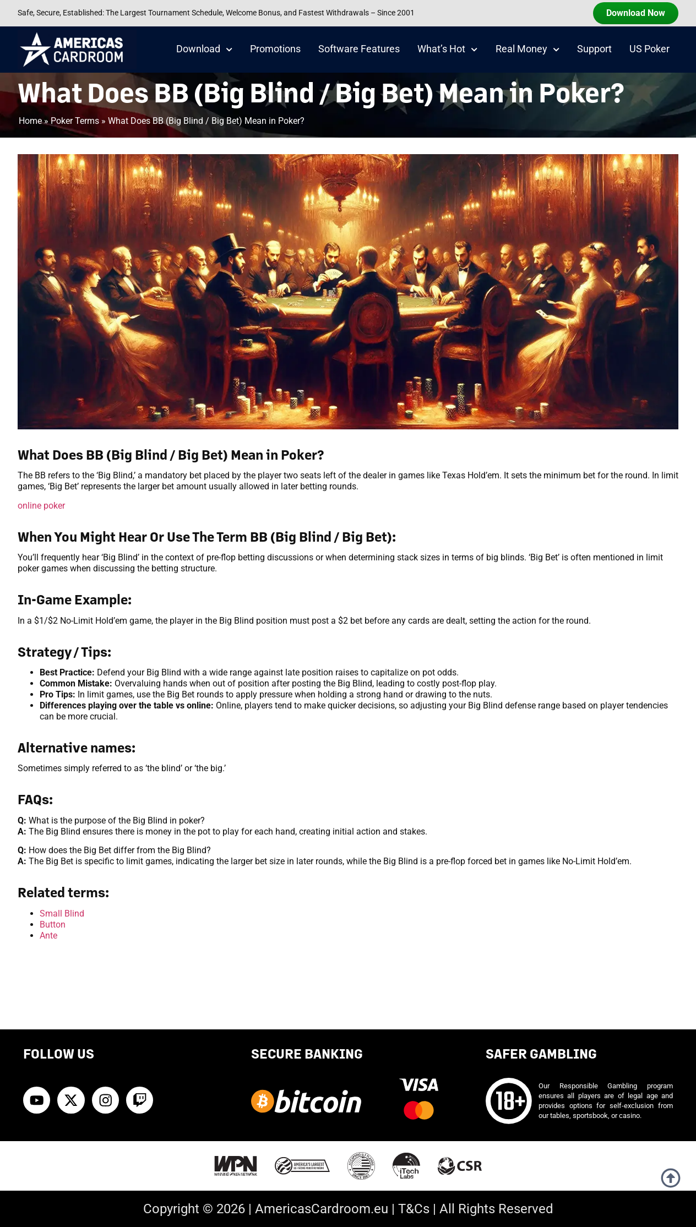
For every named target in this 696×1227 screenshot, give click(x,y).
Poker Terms (75, 121)
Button (53, 924)
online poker (41, 505)
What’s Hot (447, 49)
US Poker (649, 48)
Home (30, 121)
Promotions (275, 48)
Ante (48, 935)
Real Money (527, 49)
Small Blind (62, 913)
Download (204, 49)
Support (594, 48)
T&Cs (413, 1209)
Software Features (359, 48)
